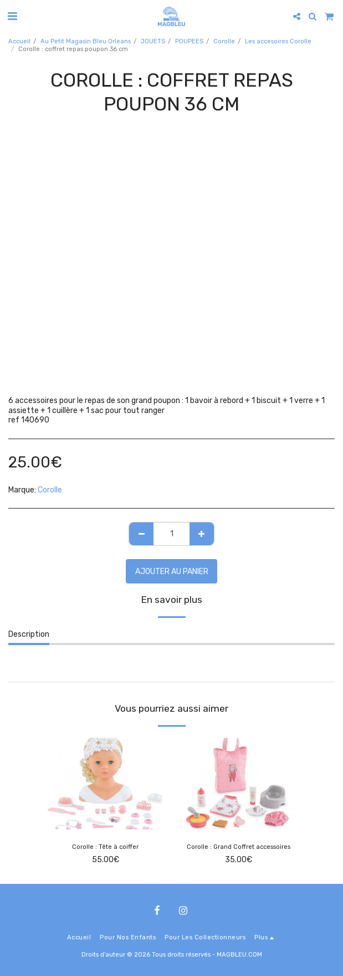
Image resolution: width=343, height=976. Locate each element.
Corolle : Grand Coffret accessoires (238, 847)
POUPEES (189, 41)
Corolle (224, 41)
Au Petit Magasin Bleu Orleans (85, 41)
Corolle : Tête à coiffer (105, 847)
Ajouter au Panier (171, 571)
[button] (12, 16)
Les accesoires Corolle (278, 41)
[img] (105, 783)
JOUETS (153, 41)
